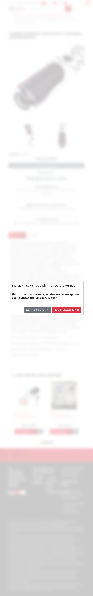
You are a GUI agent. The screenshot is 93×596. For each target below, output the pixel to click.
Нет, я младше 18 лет (66, 309)
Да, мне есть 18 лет (37, 309)
